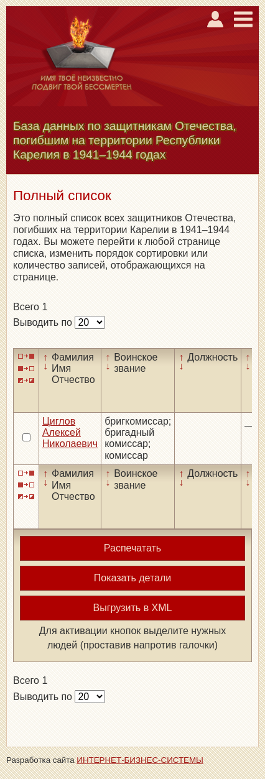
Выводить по (44, 322)
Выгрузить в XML (132, 607)
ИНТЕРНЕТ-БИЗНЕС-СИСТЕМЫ (140, 760)
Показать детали (132, 578)
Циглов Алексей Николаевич (70, 432)
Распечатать (132, 548)
